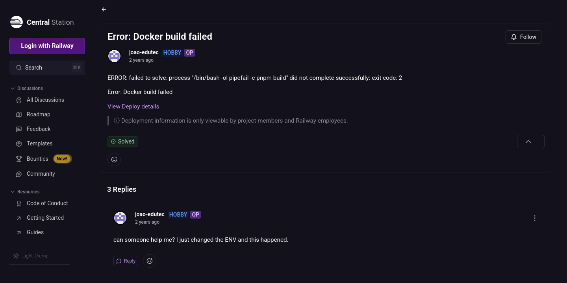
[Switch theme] (30, 256)
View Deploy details (133, 106)
